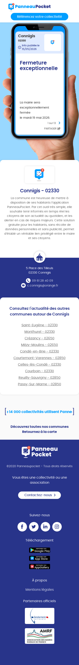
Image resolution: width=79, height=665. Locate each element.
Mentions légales (39, 589)
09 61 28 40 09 (42, 280)
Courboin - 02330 (39, 371)
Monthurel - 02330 (39, 331)
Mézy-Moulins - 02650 (39, 345)
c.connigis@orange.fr (42, 285)
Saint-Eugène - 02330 (39, 325)
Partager (52, 128)
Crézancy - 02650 (39, 338)
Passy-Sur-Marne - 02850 (39, 384)
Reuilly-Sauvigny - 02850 (39, 377)
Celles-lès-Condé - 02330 (39, 364)
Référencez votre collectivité (39, 16)
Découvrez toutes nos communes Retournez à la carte (40, 429)
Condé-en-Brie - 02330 (39, 351)
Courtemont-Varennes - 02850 (39, 358)
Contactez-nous (40, 495)
